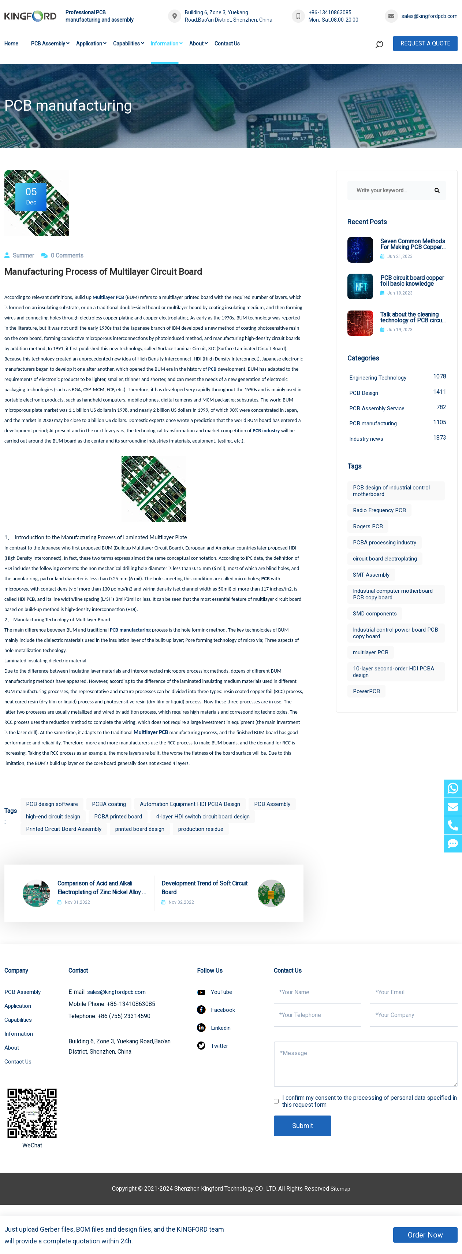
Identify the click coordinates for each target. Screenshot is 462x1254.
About (196, 44)
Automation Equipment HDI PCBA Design (196, 803)
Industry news (397, 440)
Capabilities (126, 44)
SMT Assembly (372, 576)
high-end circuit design (108, 816)
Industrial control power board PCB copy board (391, 635)
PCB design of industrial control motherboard (393, 493)
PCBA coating (112, 803)
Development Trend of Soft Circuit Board (205, 900)
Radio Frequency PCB (381, 512)
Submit (303, 1138)
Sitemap (340, 1201)
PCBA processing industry (386, 544)
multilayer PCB (372, 654)
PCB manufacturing (397, 424)
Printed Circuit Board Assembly (179, 828)
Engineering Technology (397, 377)
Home (11, 44)
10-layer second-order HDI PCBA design (395, 674)
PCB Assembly (48, 44)
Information (164, 44)
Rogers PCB (368, 528)
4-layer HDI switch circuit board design (76, 828)
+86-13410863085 (330, 12)
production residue (50, 841)
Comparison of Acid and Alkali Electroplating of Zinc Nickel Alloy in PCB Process (100, 900)
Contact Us (227, 44)
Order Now (425, 1235)
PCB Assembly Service (397, 408)
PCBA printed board (176, 816)
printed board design (260, 828)
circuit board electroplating (387, 560)
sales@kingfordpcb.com (430, 16)
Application (89, 44)
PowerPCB (367, 693)
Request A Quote (425, 43)
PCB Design (397, 393)
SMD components (376, 615)
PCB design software (53, 803)
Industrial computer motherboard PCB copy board (394, 596)
